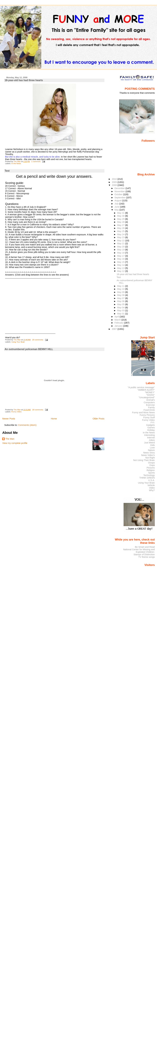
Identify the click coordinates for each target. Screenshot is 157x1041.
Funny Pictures (147, 415)
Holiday (151, 430)
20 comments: (38, 340)
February (119, 322)
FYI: (153, 422)
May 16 (121, 259)
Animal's (150, 400)
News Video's (148, 455)
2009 (114, 182)
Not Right (150, 457)
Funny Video (16, 412)
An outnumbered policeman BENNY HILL (29, 349)
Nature (151, 450)
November (119, 191)
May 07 (121, 298)
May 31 (121, 213)
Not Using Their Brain (144, 460)
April (117, 316)
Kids (152, 445)
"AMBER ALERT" (146, 390)
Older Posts (98, 418)
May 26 (121, 228)
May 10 (121, 289)
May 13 (121, 268)
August (118, 200)
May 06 (121, 301)
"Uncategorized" (147, 397)
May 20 (121, 246)
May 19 (121, 249)
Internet (151, 437)
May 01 (121, 313)
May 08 (121, 295)
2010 (114, 179)
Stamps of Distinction (144, 554)
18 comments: (38, 410)
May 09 (121, 292)
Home (54, 418)
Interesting (149, 435)
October (118, 194)
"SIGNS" (150, 395)
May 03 (121, 310)
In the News (16, 163)
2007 (114, 329)
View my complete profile (14, 443)
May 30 (121, 216)
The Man (9, 439)
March (117, 319)
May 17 (121, 256)
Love (152, 447)
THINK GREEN (147, 477)
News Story (149, 452)
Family (151, 407)
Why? (152, 490)
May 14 (121, 265)
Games (151, 427)
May (116, 210)
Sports (151, 472)
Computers (149, 402)
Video (152, 488)
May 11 (121, 286)
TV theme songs (146, 557)
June (117, 207)
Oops (152, 465)
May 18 (121, 253)
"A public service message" (141, 387)
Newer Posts (8, 418)
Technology (149, 475)
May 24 (121, 234)
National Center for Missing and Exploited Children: (139, 550)
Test (7, 170)
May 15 (121, 262)
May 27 (121, 225)
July (116, 203)
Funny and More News (143, 412)
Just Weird (149, 442)
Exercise (150, 405)
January (118, 326)
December (119, 188)
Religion (151, 470)
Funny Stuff (149, 417)
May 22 (121, 240)
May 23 (121, 237)
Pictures (151, 467)
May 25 (121, 231)
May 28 (121, 222)
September (120, 197)
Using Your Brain (18, 342)
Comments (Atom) (27, 425)
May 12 (121, 271)
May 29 (121, 219)
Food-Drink (149, 410)
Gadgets (150, 425)
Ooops (151, 462)
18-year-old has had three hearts (24, 80)
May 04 (121, 307)
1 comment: (36, 161)
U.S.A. (151, 480)
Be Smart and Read (145, 547)
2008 (114, 185)
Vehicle (151, 485)
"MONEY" (150, 392)
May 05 (121, 304)
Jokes (152, 440)
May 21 (121, 243)
